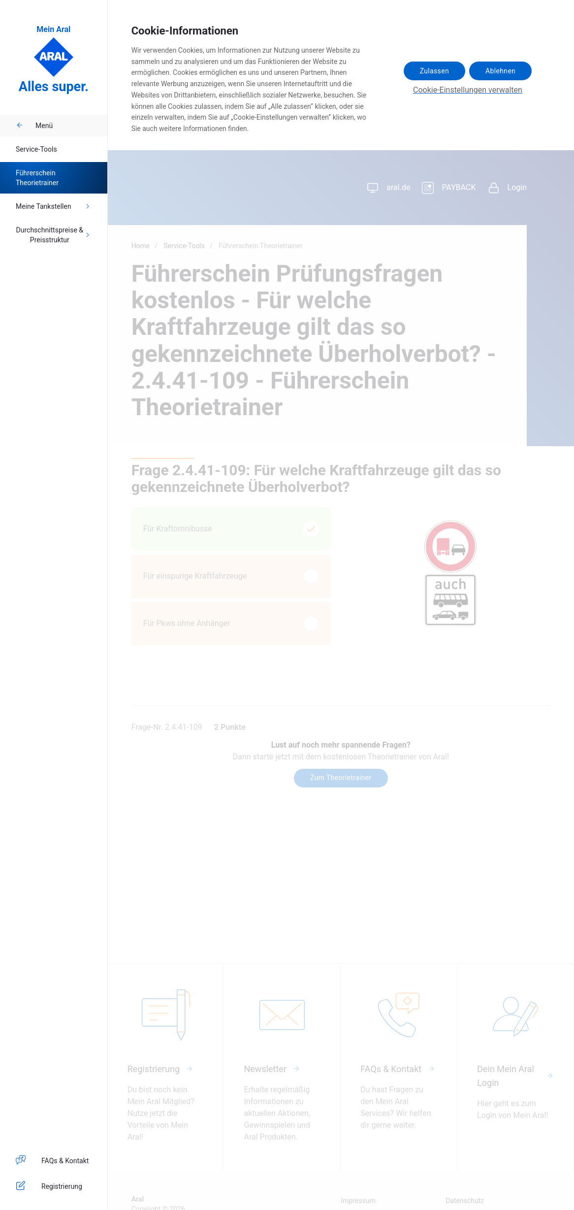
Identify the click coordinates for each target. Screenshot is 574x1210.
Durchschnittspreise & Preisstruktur (54, 235)
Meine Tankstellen (54, 206)
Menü (34, 125)
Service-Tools (36, 149)
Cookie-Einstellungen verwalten (467, 90)
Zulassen (434, 71)
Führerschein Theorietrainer (37, 178)
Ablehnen (500, 71)
